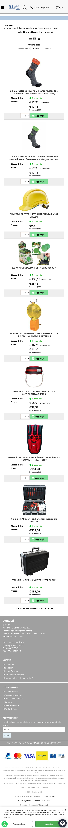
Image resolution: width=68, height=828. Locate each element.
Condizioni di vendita (13, 698)
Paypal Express (11, 671)
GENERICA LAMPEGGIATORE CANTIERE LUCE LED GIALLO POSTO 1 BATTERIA (34, 335)
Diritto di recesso (12, 709)
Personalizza (19, 824)
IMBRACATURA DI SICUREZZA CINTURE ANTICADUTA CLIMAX (34, 393)
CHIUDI (66, 810)
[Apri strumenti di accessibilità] (62, 823)
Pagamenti (9, 664)
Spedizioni (9, 667)
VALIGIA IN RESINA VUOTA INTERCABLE (34, 580)
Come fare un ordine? (14, 674)
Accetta (49, 824)
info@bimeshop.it (17, 642)
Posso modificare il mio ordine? (18, 678)
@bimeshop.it (43, 805)
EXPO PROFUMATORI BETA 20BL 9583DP (34, 267)
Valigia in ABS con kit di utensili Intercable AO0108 (34, 520)
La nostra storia (11, 691)
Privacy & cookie (11, 705)
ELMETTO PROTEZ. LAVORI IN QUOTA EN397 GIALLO (34, 215)
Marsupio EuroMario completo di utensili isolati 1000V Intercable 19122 (34, 459)
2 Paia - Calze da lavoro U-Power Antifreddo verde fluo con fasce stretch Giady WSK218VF (33, 158)
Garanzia (8, 702)
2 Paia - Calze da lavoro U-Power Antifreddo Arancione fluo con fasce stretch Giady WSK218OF (34, 93)
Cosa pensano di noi (13, 695)
